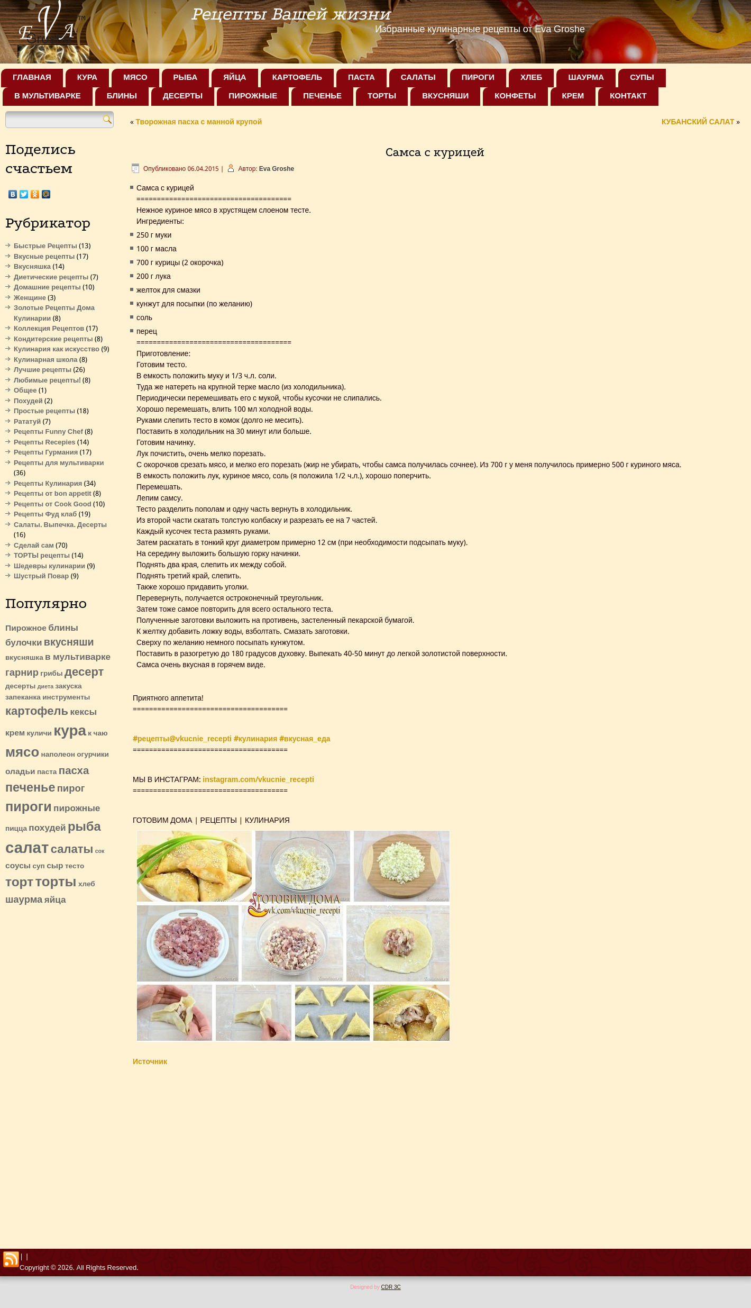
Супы (642, 78)
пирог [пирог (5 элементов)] (71, 788)
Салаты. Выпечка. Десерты (60, 525)
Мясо (135, 78)
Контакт (628, 96)
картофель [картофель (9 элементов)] (36, 712)
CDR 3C (391, 1287)
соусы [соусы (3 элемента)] (18, 866)
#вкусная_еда (305, 739)
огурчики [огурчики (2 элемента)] (93, 755)
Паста (361, 78)
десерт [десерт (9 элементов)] (84, 672)
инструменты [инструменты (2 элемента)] (66, 698)
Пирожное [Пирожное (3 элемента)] (26, 628)
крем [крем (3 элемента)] (15, 733)
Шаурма (586, 78)
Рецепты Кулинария (48, 484)
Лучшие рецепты (42, 370)
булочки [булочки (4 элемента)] (23, 643)
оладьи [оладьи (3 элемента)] (20, 772)
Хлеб (531, 78)
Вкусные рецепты (44, 257)
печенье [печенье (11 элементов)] (30, 788)
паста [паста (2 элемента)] (47, 772)
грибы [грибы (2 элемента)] (51, 674)
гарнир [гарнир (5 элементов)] (22, 673)
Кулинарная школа (46, 360)
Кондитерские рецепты (53, 339)
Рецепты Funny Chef (48, 432)
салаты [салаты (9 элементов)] (72, 850)
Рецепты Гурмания (46, 453)
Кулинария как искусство (56, 349)
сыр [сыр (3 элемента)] (55, 866)
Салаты (418, 78)
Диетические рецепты (51, 277)
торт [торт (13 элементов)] (19, 883)
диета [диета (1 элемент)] (45, 687)
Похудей (28, 401)
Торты (382, 96)
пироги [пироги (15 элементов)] (28, 807)
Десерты (183, 96)
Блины (122, 96)
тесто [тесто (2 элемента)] (74, 866)
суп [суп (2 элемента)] (38, 866)
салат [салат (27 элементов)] (27, 848)
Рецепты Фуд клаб (45, 514)
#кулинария (256, 739)
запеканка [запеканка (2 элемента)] (23, 698)
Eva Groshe (276, 169)
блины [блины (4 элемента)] (63, 628)
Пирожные (252, 96)
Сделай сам (34, 546)
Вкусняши (445, 96)
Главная (32, 78)
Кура (87, 78)
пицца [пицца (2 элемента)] (16, 829)
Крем (573, 96)
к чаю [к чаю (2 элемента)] (97, 734)
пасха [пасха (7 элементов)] (74, 771)
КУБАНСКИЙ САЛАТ (698, 122)
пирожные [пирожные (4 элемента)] (76, 808)
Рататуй (27, 422)
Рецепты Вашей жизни (290, 13)
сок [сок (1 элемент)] (100, 851)
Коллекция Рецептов (49, 329)
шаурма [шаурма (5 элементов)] (23, 900)
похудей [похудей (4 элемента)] (47, 828)
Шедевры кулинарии (49, 566)
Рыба (185, 78)
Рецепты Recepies (45, 443)
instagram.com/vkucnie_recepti (258, 780)
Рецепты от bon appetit (52, 494)
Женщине (30, 298)
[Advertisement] (59, 1074)
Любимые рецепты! (47, 381)
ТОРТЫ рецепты (42, 556)
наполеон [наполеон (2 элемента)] (58, 755)
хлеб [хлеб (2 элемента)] (86, 884)
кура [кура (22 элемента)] (69, 731)
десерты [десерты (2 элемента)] (20, 686)
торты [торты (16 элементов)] (56, 882)
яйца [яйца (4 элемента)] (55, 900)
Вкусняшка (32, 267)
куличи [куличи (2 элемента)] (39, 734)
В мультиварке (47, 96)
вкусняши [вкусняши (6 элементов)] (69, 642)
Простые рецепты (44, 411)
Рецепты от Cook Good (52, 504)
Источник (150, 1062)
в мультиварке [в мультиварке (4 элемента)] (78, 657)
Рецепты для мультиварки (59, 463)
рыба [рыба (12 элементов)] (84, 827)
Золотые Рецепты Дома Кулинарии (54, 313)
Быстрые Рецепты (45, 246)
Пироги (478, 78)
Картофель (297, 78)
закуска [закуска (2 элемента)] (69, 686)
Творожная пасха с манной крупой (198, 122)
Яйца (234, 78)
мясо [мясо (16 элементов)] (22, 753)
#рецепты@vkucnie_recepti (182, 739)
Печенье (322, 96)
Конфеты (515, 96)
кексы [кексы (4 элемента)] (83, 712)
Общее (25, 391)
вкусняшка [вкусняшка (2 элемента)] (24, 658)
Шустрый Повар (41, 576)
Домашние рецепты (47, 287)
